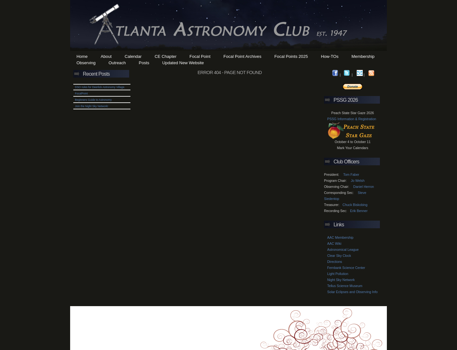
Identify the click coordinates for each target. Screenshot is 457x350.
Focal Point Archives (242, 56)
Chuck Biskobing (355, 205)
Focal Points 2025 (291, 56)
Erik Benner (359, 211)
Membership (363, 56)
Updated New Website (183, 62)
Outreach (117, 62)
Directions (334, 262)
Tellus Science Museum (344, 286)
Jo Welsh (357, 180)
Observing (86, 62)
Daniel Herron (363, 187)
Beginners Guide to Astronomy (93, 99)
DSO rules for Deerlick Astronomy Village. (100, 87)
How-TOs (329, 56)
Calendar (133, 56)
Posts (144, 62)
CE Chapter (165, 56)
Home (82, 56)
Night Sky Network (341, 280)
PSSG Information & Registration (351, 119)
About (106, 56)
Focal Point (199, 56)
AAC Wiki (334, 243)
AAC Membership (340, 237)
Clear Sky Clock (339, 255)
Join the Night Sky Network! (91, 106)
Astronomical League (343, 249)
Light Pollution (337, 274)
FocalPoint (81, 93)
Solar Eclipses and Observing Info (352, 292)
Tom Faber (351, 174)
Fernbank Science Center (346, 268)
